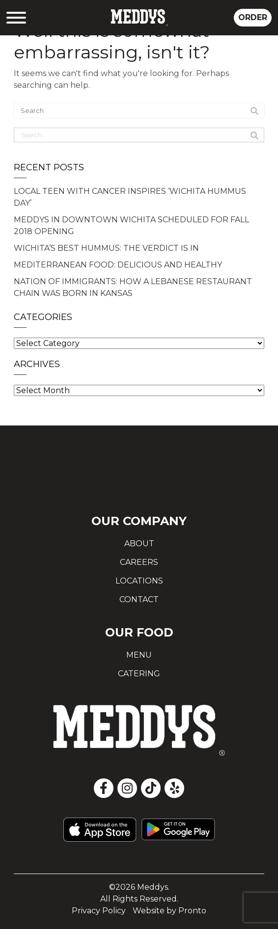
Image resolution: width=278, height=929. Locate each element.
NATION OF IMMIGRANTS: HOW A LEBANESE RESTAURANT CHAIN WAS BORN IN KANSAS (133, 287)
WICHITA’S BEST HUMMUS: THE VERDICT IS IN (106, 248)
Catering (139, 673)
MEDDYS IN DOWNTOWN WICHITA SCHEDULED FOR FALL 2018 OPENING (131, 225)
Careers (139, 562)
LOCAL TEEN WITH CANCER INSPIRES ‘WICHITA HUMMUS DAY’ (130, 197)
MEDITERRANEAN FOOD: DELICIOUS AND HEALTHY (118, 264)
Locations (139, 580)
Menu (139, 655)
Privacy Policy (99, 910)
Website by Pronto (169, 910)
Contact (139, 599)
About (139, 543)
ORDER (252, 17)
